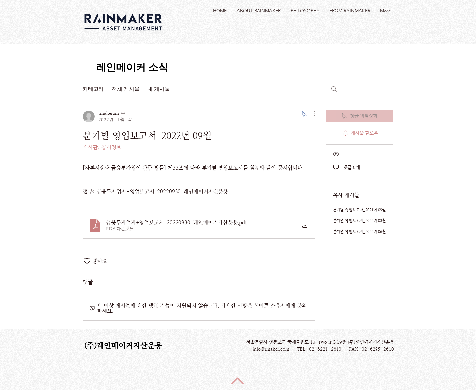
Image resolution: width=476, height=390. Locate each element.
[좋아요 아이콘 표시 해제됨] (87, 261)
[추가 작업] (311, 114)
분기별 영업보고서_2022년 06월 (359, 231)
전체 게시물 (125, 89)
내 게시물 (158, 89)
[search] (359, 89)
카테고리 (93, 89)
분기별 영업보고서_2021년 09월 (359, 210)
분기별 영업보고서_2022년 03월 (359, 220)
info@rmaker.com (271, 349)
